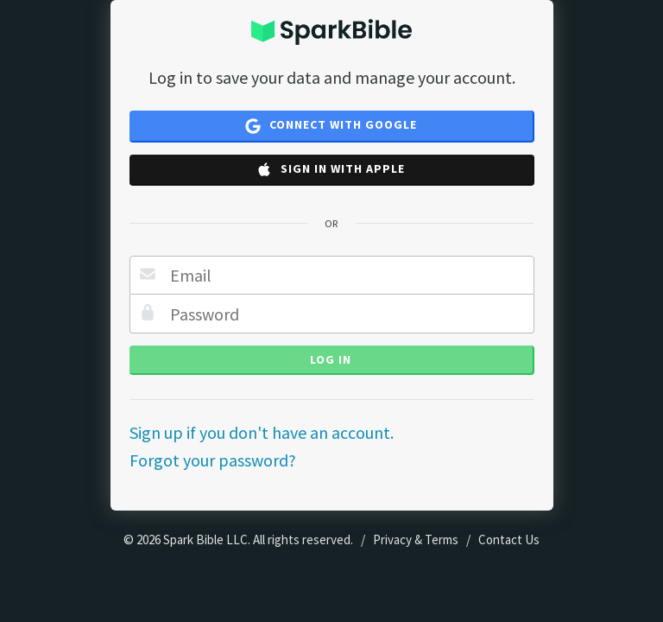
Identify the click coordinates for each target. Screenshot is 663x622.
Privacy (392, 539)
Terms (441, 539)
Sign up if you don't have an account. (261, 432)
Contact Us (509, 539)
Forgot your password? (212, 460)
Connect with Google (331, 125)
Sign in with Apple (330, 169)
